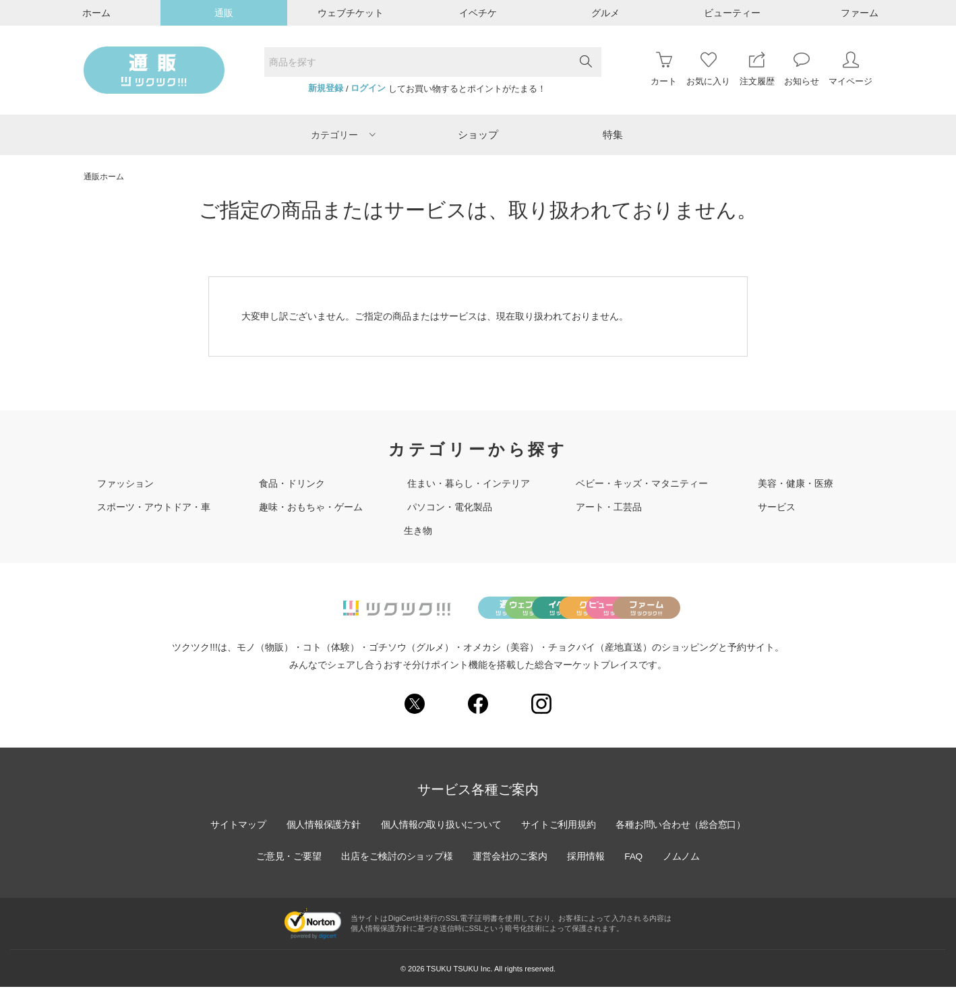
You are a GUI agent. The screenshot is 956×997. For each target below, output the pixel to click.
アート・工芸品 (609, 507)
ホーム (96, 12)
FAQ (635, 866)
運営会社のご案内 (510, 866)
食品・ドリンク (292, 483)
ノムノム (684, 866)
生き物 (418, 530)
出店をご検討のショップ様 (395, 866)
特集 (613, 134)
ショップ (478, 134)
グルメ (605, 12)
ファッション (125, 483)
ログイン (368, 88)
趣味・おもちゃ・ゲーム (311, 507)
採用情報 (587, 866)
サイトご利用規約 (559, 834)
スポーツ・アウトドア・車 (153, 507)
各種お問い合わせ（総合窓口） (684, 834)
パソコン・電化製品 (449, 507)
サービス (777, 507)
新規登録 (325, 88)
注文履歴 (757, 69)
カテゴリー (343, 134)
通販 (223, 12)
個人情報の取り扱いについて (440, 834)
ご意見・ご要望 (286, 866)
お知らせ (801, 69)
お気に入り (708, 69)
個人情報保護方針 (321, 834)
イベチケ (478, 12)
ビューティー (732, 12)
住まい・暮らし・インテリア (468, 483)
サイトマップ (234, 834)
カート (664, 69)
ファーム (859, 12)
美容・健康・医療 (795, 483)
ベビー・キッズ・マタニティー (642, 483)
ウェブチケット (351, 12)
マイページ (850, 69)
